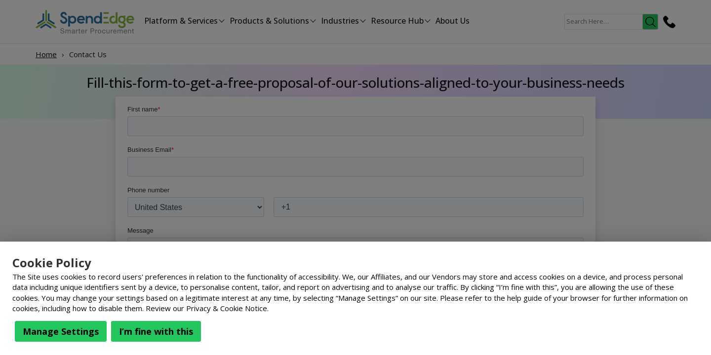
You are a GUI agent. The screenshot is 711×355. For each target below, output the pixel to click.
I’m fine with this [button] (156, 331)
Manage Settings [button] (61, 331)
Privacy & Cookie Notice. (227, 308)
